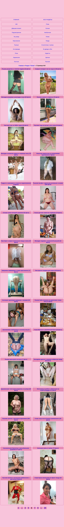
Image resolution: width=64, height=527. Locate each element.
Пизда (47, 40)
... (21, 508)
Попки (47, 36)
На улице (16, 36)
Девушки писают (16, 28)
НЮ (16, 24)
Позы (16, 53)
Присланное (16, 40)
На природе (16, 49)
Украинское (16, 57)
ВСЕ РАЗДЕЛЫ (47, 19)
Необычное (47, 32)
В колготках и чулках (48, 45)
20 (45, 508)
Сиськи (48, 28)
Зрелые (47, 57)
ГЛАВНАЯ (16, 19)
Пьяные (16, 45)
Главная (21, 65)
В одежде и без (47, 49)
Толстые (16, 61)
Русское (47, 61)
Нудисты (47, 53)
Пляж (47, 24)
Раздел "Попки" (30, 65)
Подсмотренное (16, 32)
